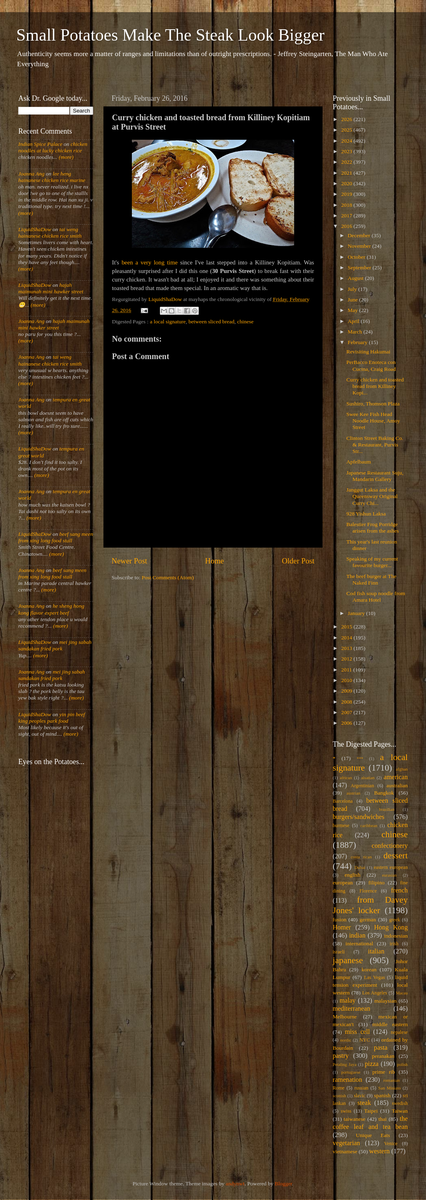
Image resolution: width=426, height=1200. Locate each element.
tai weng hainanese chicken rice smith (50, 232)
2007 (347, 712)
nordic (345, 1040)
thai (383, 1119)
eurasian (389, 875)
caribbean (368, 825)
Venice (391, 1143)
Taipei (371, 1111)
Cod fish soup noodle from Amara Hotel (375, 596)
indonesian (396, 936)
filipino (376, 882)
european (343, 882)
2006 (347, 723)
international (359, 943)
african (346, 777)
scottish (339, 1095)
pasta (380, 1047)
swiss (346, 1111)
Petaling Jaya (344, 1064)
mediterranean (351, 1008)
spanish (382, 1095)
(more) (66, 157)
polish (402, 1064)
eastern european (391, 867)
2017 (347, 215)
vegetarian (346, 1143)
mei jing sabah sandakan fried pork (55, 645)
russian (361, 1088)
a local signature (167, 321)
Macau (402, 992)
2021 (347, 173)
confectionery (390, 845)
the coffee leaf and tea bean (370, 1123)
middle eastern (390, 1024)
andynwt (235, 1184)
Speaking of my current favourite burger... (372, 562)
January (357, 613)
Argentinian (362, 785)
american (396, 777)
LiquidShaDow (34, 229)
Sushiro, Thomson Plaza (373, 404)
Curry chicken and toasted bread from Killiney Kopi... (375, 386)
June (353, 300)
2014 (347, 638)
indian (357, 935)
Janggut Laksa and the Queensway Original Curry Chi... (372, 496)
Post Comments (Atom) (168, 577)
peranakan (383, 1056)
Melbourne (345, 1017)
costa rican (361, 856)
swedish (400, 1103)
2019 (347, 194)
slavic (359, 1095)
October (357, 257)
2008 (347, 702)
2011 (347, 670)
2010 (347, 680)
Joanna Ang (31, 174)
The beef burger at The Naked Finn (371, 579)
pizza (372, 1064)
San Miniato (389, 1087)
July (353, 289)
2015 (347, 627)
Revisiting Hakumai (368, 352)
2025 (347, 130)
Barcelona (343, 801)
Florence (368, 891)
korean (369, 969)
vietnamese (345, 1151)
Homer (342, 927)
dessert (395, 855)
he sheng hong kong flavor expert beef (51, 609)
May (353, 310)
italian (376, 951)
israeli (339, 952)
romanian (391, 1080)
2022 (347, 162)
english (352, 875)
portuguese (350, 1072)
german (367, 919)
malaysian (385, 1001)
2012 (347, 659)
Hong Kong (391, 927)
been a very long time (150, 262)
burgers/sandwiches (358, 817)
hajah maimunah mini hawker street (50, 288)
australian (397, 785)
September (360, 267)
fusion (339, 919)
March (356, 332)
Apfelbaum (358, 462)
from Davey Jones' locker (370, 905)
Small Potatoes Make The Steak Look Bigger (170, 35)
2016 (347, 226)
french (399, 890)
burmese (341, 825)
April (354, 321)
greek (394, 920)
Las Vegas (374, 977)
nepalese (399, 1032)
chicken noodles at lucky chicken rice (52, 147)
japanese (348, 960)
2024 (347, 141)
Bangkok (384, 793)
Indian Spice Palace (40, 144)
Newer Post (129, 561)
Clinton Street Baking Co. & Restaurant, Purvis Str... (374, 444)
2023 (347, 151)
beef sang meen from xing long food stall (55, 537)
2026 (347, 119)
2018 (347, 205)
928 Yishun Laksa (366, 514)
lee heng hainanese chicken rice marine (51, 177)
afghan (402, 769)
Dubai (360, 867)
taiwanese (354, 1119)
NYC (364, 1040)
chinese (245, 321)
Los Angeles (374, 993)
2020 (347, 183)
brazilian (386, 809)
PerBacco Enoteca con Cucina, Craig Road (371, 365)
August (356, 278)
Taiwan (400, 1111)
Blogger (283, 1184)
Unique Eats (373, 1135)
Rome (338, 1088)
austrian (353, 793)
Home (214, 561)
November (360, 246)
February (358, 342)
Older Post (298, 561)
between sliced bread (212, 321)
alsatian (367, 777)
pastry (341, 1055)
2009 (347, 691)
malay (348, 1000)
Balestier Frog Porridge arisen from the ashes (372, 527)
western (379, 1151)
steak (364, 1103)
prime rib (383, 1072)
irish (394, 944)
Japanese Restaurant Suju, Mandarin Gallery (375, 476)
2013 (347, 648)
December (360, 235)
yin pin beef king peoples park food (51, 717)
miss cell (357, 1031)
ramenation (347, 1079)
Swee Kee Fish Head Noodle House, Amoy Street (373, 420)
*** (360, 758)
